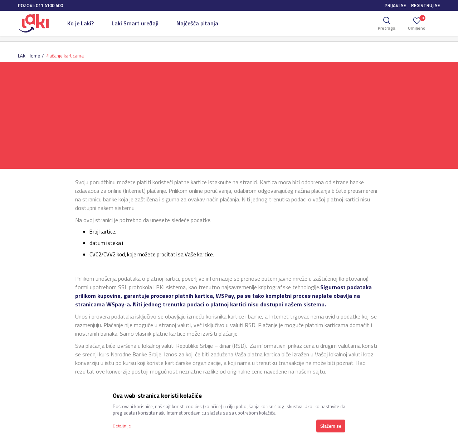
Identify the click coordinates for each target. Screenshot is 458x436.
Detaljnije (122, 425)
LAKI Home (29, 55)
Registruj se (425, 5)
